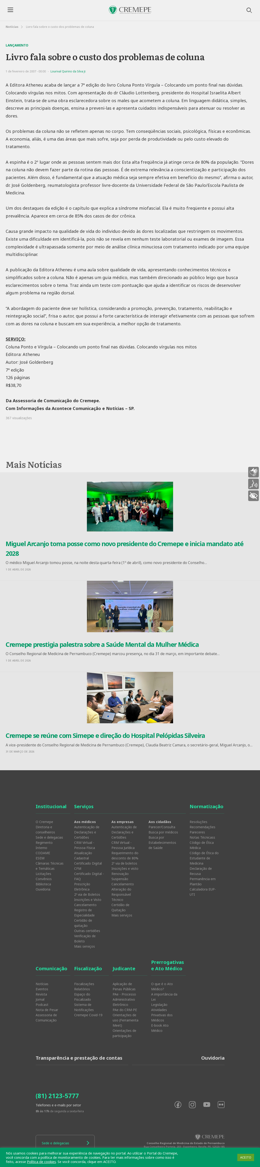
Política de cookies (41, 1161)
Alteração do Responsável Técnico (121, 894)
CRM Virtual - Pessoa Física (84, 845)
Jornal (40, 999)
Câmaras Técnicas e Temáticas (50, 866)
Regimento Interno (44, 845)
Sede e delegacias (49, 837)
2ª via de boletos (124, 863)
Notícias (12, 27)
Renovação (120, 873)
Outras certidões (87, 931)
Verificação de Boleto (85, 938)
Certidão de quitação (83, 923)
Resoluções (198, 822)
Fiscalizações (84, 984)
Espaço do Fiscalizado (82, 997)
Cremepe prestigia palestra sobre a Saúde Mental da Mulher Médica (102, 644)
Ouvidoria (43, 889)
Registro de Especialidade (84, 912)
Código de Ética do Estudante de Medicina (204, 858)
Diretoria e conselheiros (45, 829)
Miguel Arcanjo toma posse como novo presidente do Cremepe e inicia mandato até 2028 (124, 548)
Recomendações (202, 827)
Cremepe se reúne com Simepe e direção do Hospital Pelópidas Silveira (105, 735)
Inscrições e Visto (87, 899)
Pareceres (197, 832)
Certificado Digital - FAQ (89, 876)
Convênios (44, 879)
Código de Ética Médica (202, 845)
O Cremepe (44, 822)
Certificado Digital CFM (88, 866)
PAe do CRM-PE (125, 1010)
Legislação (159, 1004)
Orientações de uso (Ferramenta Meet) (125, 1020)
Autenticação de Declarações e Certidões (86, 832)
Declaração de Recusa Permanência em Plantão (203, 876)
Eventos (42, 989)
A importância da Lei (164, 997)
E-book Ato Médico (160, 1028)
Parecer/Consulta (162, 827)
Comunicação (51, 968)
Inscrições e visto (124, 868)
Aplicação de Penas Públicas (124, 986)
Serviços (84, 806)
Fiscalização (88, 968)
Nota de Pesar (47, 1010)
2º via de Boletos (87, 894)
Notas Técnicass (202, 837)
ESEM (40, 858)
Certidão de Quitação (120, 907)
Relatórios (82, 989)
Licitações (43, 873)
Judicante (124, 968)
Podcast (42, 1004)
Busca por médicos (163, 832)
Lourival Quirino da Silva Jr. (68, 71)
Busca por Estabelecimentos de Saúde (162, 842)
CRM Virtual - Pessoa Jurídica (123, 845)
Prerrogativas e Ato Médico (167, 965)
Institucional (51, 806)
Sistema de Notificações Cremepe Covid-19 (88, 1009)
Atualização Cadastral (83, 855)
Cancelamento (85, 905)
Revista (41, 994)
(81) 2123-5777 (57, 1096)
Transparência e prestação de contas (79, 1058)
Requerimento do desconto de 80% (124, 855)
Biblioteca (43, 884)
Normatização (206, 806)
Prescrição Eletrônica (82, 886)
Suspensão (119, 879)
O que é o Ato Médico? (162, 986)
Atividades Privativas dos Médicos (162, 1015)
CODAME (43, 853)
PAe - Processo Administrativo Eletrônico (124, 999)
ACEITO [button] (245, 1157)
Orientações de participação (124, 1033)
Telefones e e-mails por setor (58, 1105)
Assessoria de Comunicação (46, 1017)
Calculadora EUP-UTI (203, 892)
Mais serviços (84, 946)
